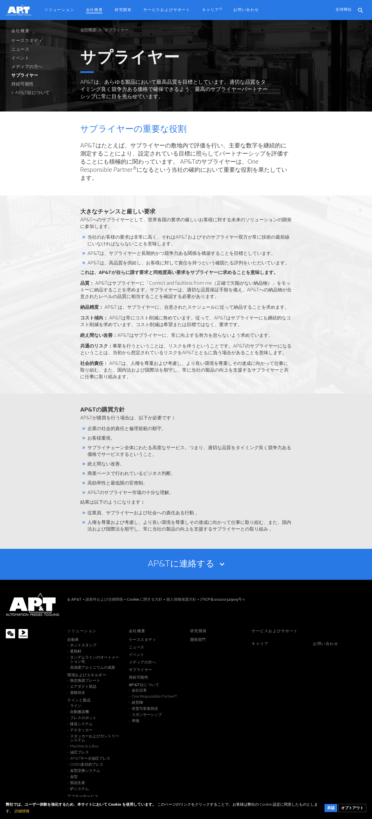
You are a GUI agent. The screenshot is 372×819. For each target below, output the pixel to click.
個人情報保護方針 (181, 600)
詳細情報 (22, 813)
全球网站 (344, 10)
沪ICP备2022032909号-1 (222, 600)
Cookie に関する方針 (145, 600)
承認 (331, 810)
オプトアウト (352, 810)
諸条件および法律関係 (104, 600)
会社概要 (88, 30)
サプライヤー (116, 30)
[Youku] (23, 633)
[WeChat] (10, 633)
